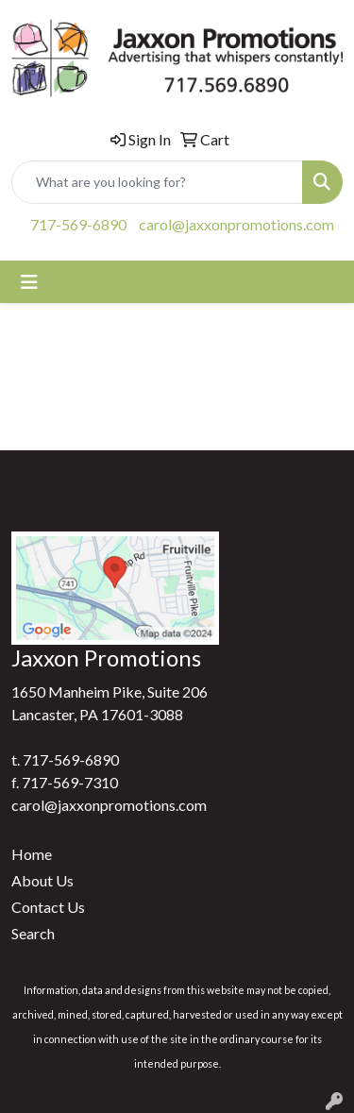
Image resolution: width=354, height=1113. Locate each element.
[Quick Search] (157, 182)
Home (31, 854)
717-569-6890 (78, 224)
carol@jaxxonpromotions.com (236, 224)
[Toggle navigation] (29, 281)
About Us (42, 880)
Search (33, 933)
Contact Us (48, 907)
